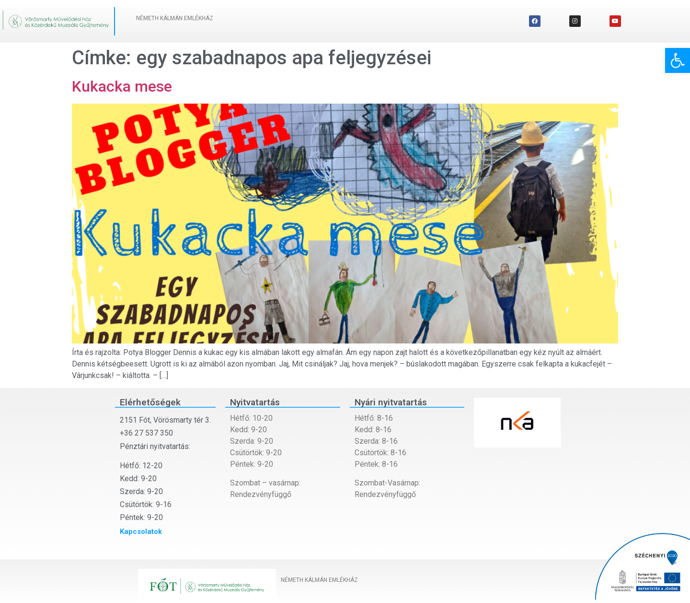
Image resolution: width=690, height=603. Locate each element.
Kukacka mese (122, 86)
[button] (677, 60)
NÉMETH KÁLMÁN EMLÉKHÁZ (174, 18)
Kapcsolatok (141, 531)
